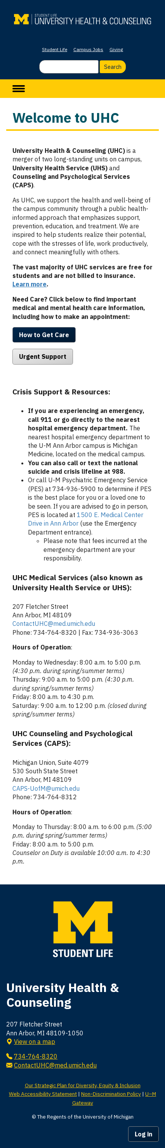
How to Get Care (44, 335)
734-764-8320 (35, 1056)
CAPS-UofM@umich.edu (46, 788)
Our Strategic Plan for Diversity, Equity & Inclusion (83, 1085)
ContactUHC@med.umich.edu (53, 623)
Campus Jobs (88, 49)
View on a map (34, 1041)
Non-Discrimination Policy (111, 1093)
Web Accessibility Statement (43, 1093)
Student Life (54, 49)
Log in (143, 1134)
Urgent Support (42, 356)
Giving (116, 49)
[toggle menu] (18, 88)
